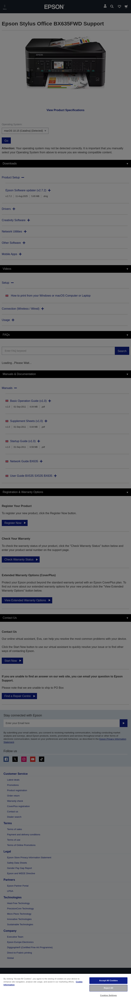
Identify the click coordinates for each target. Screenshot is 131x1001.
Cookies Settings (108, 995)
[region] (65, 987)
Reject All (108, 988)
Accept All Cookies (108, 980)
